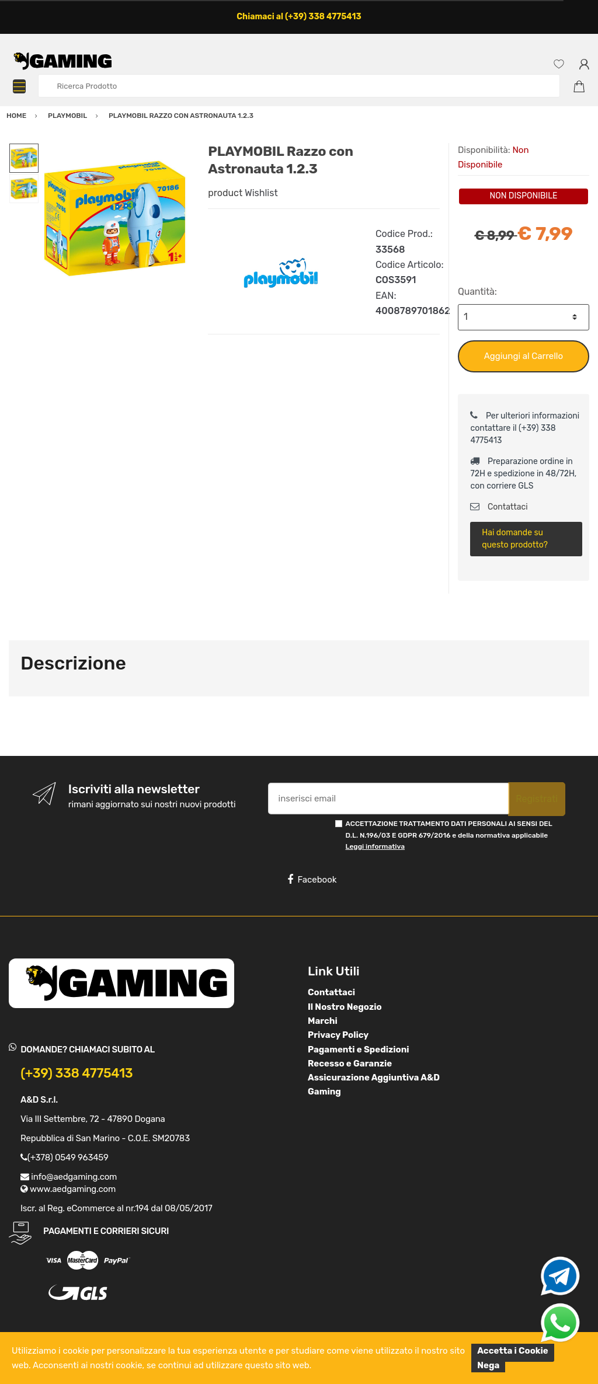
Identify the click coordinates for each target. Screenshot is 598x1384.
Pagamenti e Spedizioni (358, 1049)
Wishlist (261, 192)
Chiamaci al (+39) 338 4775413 (299, 17)
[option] (114, 218)
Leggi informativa (375, 846)
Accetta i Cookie (512, 1350)
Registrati (537, 798)
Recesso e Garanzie (350, 1063)
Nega (488, 1365)
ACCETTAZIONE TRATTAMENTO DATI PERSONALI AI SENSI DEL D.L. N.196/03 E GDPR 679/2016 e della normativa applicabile (449, 835)
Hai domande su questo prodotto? (515, 539)
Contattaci (498, 507)
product (225, 192)
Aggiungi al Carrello (523, 356)
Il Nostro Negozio (345, 1007)
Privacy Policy (338, 1035)
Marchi (323, 1021)
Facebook (311, 879)
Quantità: (477, 291)
